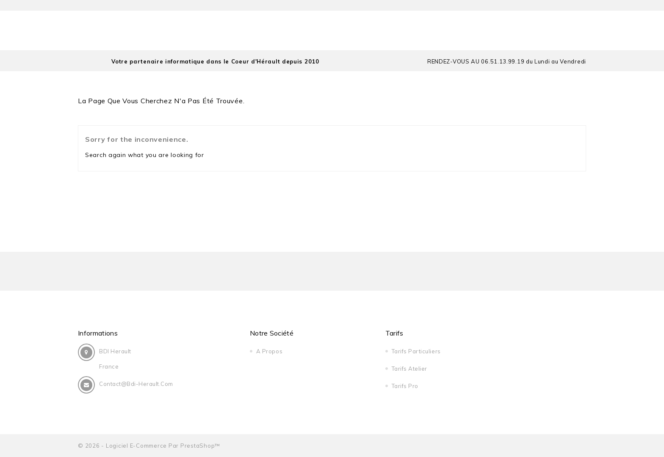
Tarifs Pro (405, 386)
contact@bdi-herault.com (136, 383)
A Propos (269, 351)
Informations (98, 333)
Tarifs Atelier (409, 368)
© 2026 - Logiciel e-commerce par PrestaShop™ (149, 445)
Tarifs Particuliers (416, 351)
